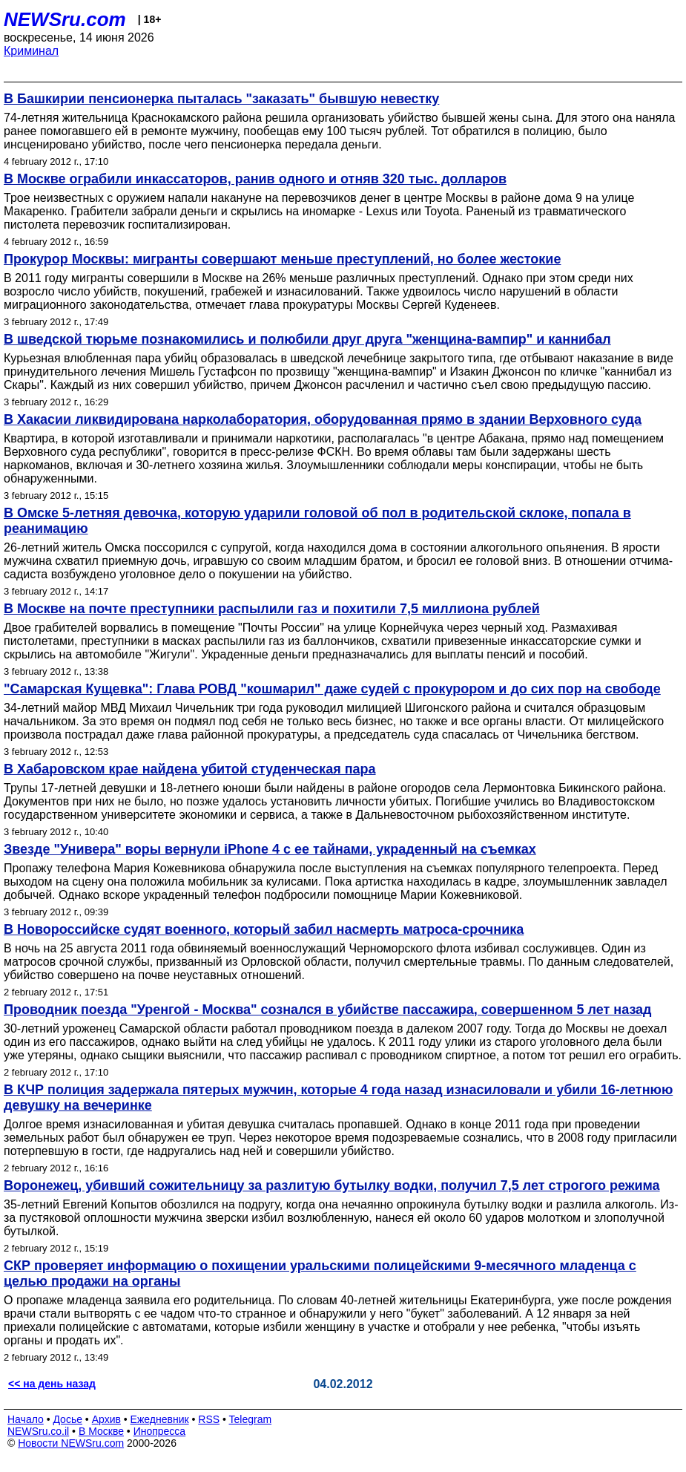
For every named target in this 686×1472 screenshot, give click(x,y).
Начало (25, 1419)
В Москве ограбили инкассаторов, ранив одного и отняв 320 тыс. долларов (255, 178)
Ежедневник (160, 1419)
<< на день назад (52, 1384)
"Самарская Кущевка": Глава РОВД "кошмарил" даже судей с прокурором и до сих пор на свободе (332, 688)
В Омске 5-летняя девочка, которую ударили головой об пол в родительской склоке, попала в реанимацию (317, 521)
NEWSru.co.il (38, 1431)
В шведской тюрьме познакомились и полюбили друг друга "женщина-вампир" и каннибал (307, 339)
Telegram (250, 1419)
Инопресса (159, 1431)
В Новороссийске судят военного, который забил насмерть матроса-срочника (264, 929)
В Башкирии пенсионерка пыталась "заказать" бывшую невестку (221, 98)
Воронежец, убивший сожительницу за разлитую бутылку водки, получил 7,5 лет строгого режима (332, 1185)
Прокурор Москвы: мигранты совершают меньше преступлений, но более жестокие (282, 259)
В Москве (101, 1431)
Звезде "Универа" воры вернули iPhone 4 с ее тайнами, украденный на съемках (270, 849)
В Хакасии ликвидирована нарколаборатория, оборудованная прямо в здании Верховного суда (323, 419)
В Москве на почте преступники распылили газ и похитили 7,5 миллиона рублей (272, 608)
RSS (209, 1419)
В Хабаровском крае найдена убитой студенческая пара (190, 769)
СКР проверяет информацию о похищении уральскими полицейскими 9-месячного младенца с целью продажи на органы (320, 1273)
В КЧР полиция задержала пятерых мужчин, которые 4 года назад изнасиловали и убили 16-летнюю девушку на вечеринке (338, 1097)
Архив (106, 1419)
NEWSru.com (65, 19)
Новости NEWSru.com (71, 1443)
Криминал (31, 51)
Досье (67, 1419)
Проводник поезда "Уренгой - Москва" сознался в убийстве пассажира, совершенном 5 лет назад (328, 1009)
